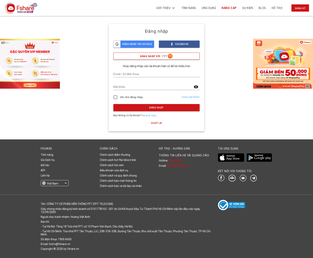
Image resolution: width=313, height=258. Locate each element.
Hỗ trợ (277, 8)
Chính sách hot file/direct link (118, 160)
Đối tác (45, 165)
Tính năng (188, 8)
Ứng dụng (209, 8)
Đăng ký (300, 8)
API (43, 170)
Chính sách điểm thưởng (115, 154)
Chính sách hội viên (112, 165)
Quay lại (156, 123)
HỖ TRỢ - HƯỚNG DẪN (174, 148)
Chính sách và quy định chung (118, 175)
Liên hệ (45, 175)
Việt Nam (52, 183)
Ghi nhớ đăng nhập (131, 97)
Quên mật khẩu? (191, 97)
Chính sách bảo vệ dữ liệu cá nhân (121, 186)
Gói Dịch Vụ (48, 160)
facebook (179, 43)
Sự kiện (247, 8)
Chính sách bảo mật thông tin (118, 180)
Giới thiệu (166, 8)
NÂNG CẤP (229, 8)
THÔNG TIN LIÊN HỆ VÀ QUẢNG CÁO (184, 155)
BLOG (262, 8)
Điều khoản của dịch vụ (114, 170)
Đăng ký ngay (149, 115)
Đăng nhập (156, 107)
